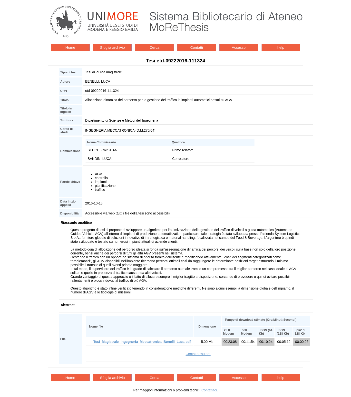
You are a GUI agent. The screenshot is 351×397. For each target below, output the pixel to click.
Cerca (154, 47)
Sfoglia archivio (112, 47)
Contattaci (209, 390)
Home (70, 47)
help (280, 47)
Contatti (196, 47)
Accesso (239, 47)
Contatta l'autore (198, 354)
